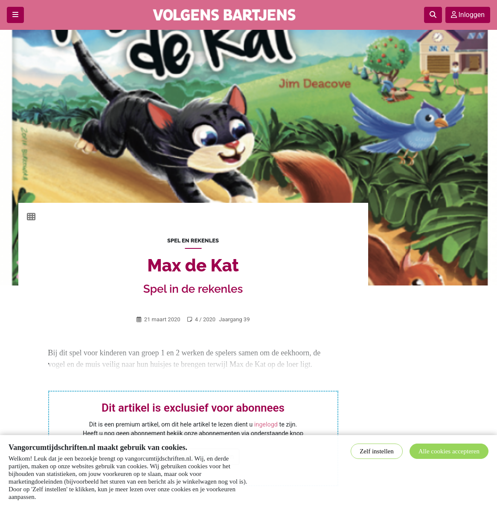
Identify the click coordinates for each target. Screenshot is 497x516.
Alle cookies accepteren (449, 451)
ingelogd (266, 424)
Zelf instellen (377, 451)
